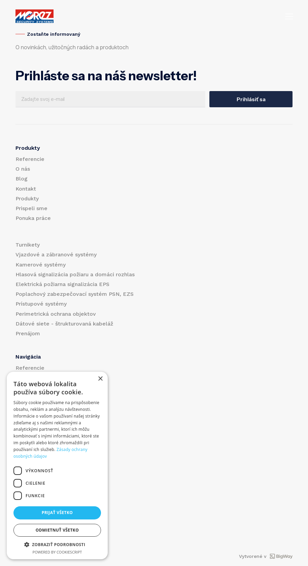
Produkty (27, 198)
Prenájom (27, 333)
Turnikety (27, 245)
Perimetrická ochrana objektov (55, 314)
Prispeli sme (31, 208)
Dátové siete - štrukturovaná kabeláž (64, 323)
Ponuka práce (33, 218)
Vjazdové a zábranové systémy (56, 254)
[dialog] (57, 465)
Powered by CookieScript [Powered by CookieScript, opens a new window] (57, 552)
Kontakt (25, 189)
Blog (21, 178)
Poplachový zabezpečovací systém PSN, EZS (74, 294)
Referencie (29, 159)
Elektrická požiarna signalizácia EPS (62, 284)
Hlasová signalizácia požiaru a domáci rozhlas (75, 274)
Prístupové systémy (41, 304)
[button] (57, 544)
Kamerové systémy (40, 264)
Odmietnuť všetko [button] (57, 530)
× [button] (100, 378)
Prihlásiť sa (251, 99)
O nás (22, 169)
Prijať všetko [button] (57, 512)
